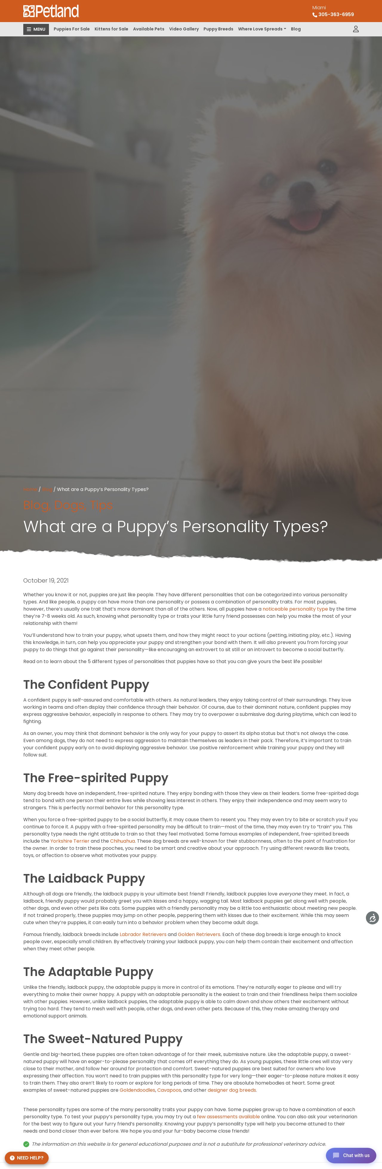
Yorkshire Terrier (70, 841)
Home (30, 489)
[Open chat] (350, 1155)
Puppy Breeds (218, 29)
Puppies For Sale (72, 29)
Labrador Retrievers (143, 934)
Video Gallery (184, 29)
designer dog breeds (231, 1090)
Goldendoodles (137, 1090)
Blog (296, 29)
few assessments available (228, 1116)
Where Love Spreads (260, 29)
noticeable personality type (295, 609)
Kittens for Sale (111, 29)
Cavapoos (169, 1090)
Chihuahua (122, 841)
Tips (101, 505)
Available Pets (148, 29)
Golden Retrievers (199, 934)
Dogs (69, 505)
